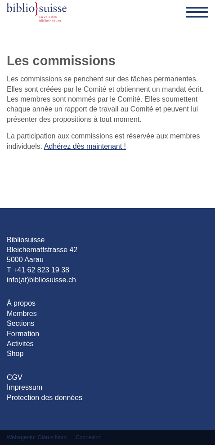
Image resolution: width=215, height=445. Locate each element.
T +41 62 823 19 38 (38, 270)
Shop (15, 353)
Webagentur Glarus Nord (37, 437)
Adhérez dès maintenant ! (85, 146)
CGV (14, 377)
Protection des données (44, 397)
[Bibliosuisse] (37, 12)
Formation (23, 334)
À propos (21, 303)
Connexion (88, 437)
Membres (22, 313)
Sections (20, 323)
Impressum (24, 387)
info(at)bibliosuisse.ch (41, 280)
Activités (20, 343)
